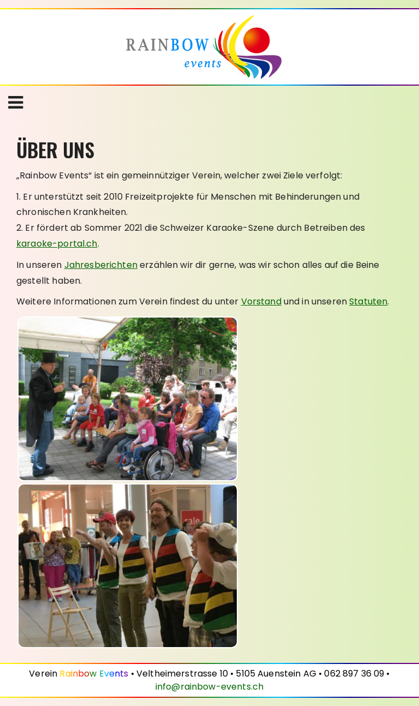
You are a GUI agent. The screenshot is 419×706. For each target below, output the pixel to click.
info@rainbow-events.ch (209, 686)
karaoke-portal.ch (57, 243)
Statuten (368, 301)
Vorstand (261, 301)
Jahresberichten (100, 265)
